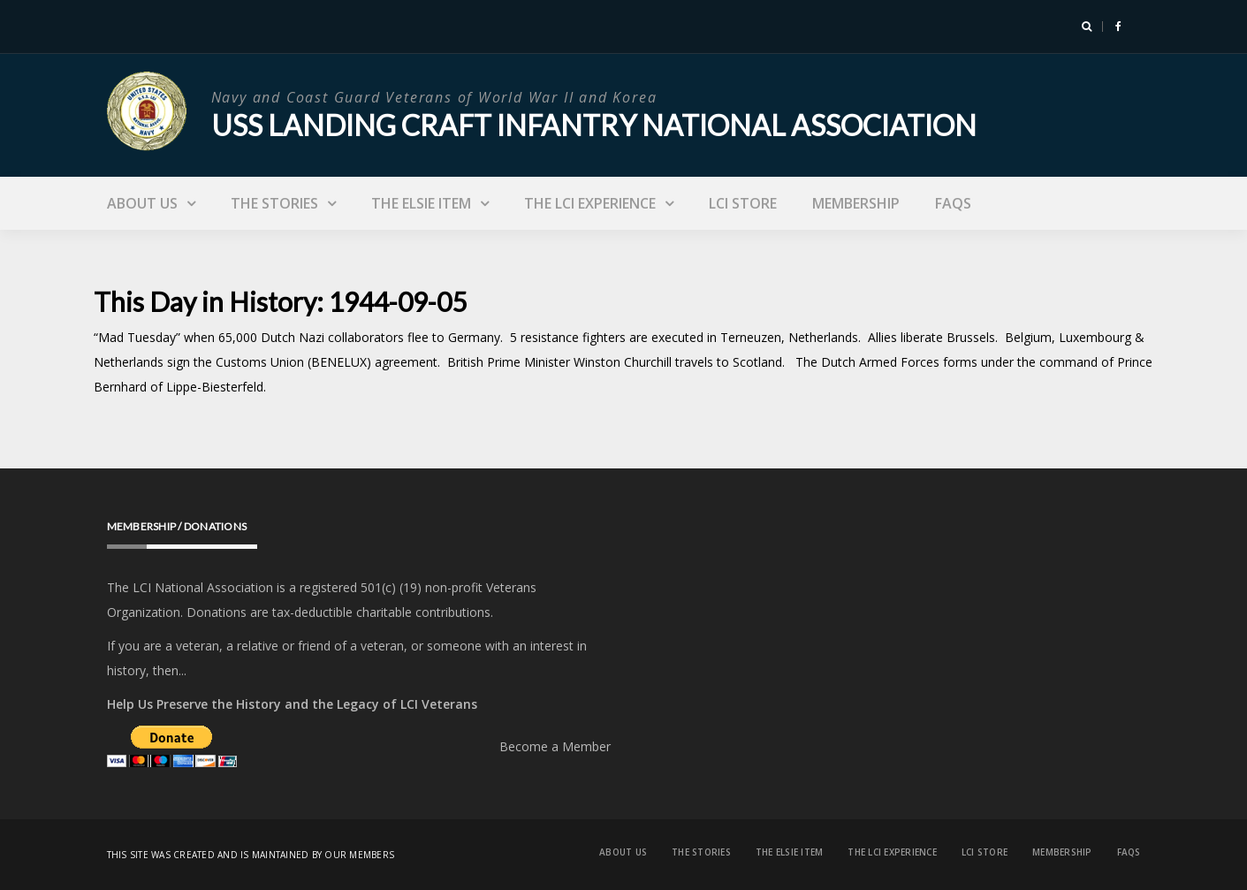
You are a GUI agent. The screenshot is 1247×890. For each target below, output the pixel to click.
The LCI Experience (590, 203)
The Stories (274, 203)
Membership (856, 203)
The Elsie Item (421, 203)
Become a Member (555, 746)
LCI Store (743, 203)
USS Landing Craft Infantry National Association (594, 125)
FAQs (953, 203)
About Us (142, 203)
